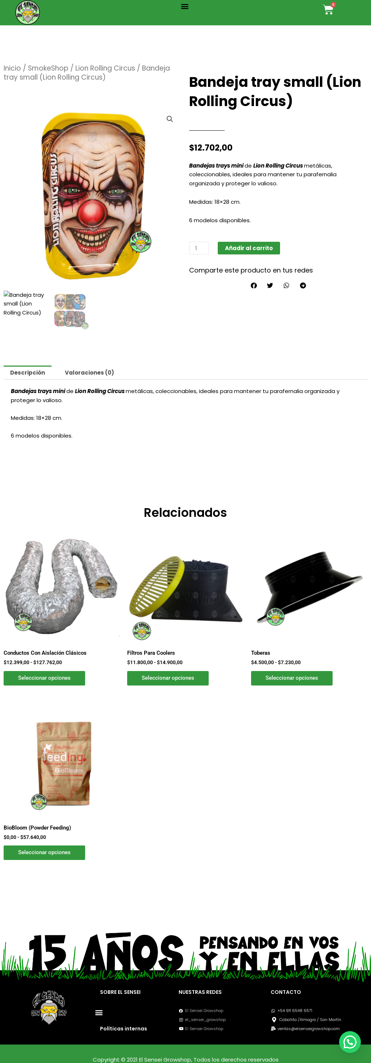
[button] (185, 6)
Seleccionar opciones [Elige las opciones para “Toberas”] (292, 678)
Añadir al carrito (249, 248)
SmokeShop (48, 68)
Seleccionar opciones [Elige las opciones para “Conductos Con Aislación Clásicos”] (44, 678)
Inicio (12, 68)
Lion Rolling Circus (105, 68)
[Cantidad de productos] (199, 248)
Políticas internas (123, 1028)
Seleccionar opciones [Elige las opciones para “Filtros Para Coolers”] (168, 678)
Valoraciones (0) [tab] (89, 372)
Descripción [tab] (27, 372)
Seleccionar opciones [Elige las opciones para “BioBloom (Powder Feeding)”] (44, 852)
